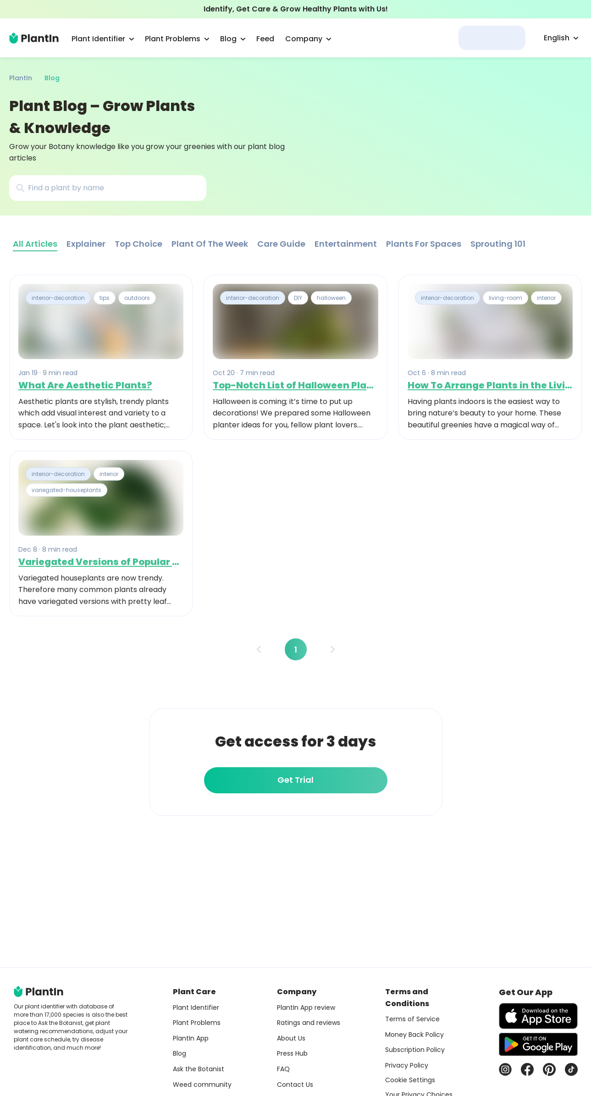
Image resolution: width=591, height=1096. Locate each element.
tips (104, 298)
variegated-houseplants (66, 490)
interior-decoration (58, 298)
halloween (331, 298)
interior (546, 298)
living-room (505, 298)
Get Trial (295, 780)
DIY (298, 298)
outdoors (137, 298)
